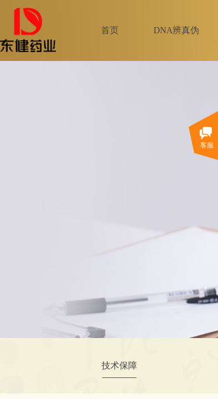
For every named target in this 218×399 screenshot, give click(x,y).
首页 (110, 30)
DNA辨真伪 (177, 30)
